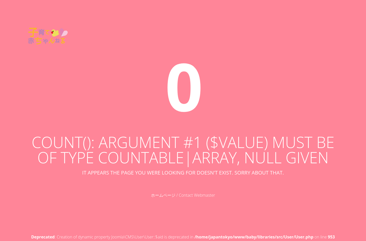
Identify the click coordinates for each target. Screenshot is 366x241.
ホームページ (163, 195)
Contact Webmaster (197, 195)
